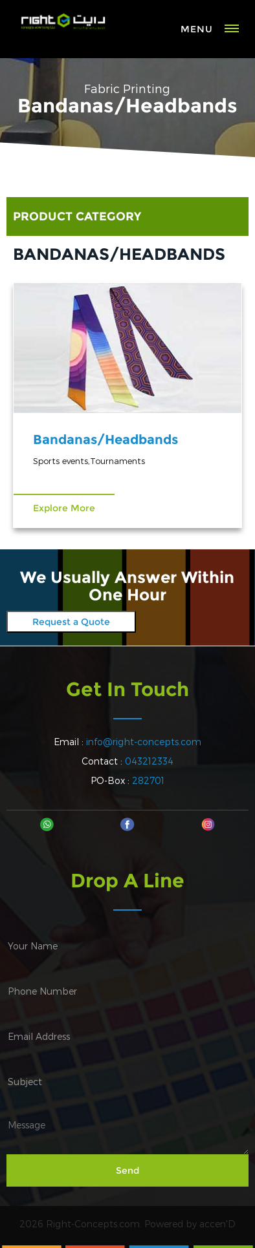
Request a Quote (71, 622)
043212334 (149, 761)
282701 (148, 780)
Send (127, 1170)
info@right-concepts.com (143, 741)
